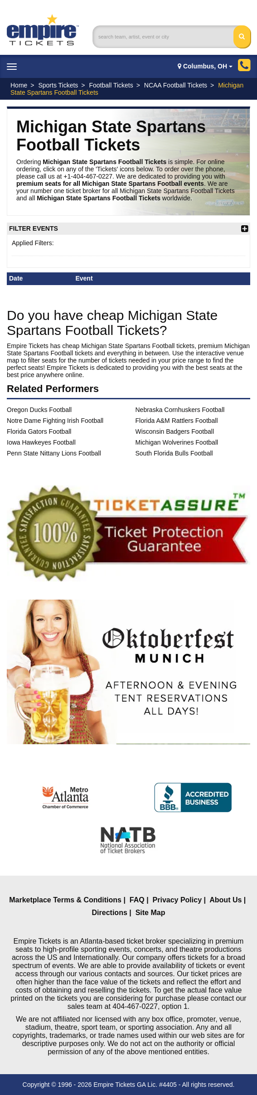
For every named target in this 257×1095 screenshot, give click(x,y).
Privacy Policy (177, 900)
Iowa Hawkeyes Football (41, 442)
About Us (225, 900)
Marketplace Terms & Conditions (65, 900)
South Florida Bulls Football (174, 453)
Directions (109, 912)
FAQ (137, 900)
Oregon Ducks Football (39, 409)
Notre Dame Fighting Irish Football (55, 420)
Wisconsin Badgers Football (175, 431)
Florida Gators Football (39, 431)
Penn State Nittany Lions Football (54, 453)
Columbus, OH (205, 66)
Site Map (150, 912)
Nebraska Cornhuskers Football (180, 409)
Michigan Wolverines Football (177, 442)
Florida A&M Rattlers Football (177, 420)
